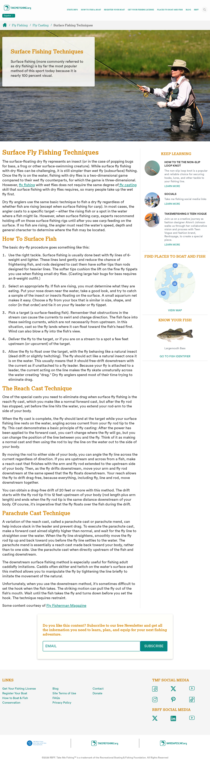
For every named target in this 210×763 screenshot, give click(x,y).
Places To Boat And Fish (170, 10)
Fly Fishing (20, 25)
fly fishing (27, 185)
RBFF (196, 10)
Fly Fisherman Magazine (66, 606)
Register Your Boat (114, 10)
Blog (188, 10)
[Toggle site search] (205, 10)
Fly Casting (41, 25)
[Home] (6, 25)
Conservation (11, 702)
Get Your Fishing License (141, 10)
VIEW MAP (175, 310)
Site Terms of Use (64, 693)
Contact (98, 688)
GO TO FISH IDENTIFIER (175, 356)
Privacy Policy (61, 702)
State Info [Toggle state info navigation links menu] (72, 10)
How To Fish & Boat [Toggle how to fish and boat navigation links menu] (91, 10)
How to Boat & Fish (15, 698)
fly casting (128, 185)
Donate (97, 693)
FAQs (56, 698)
